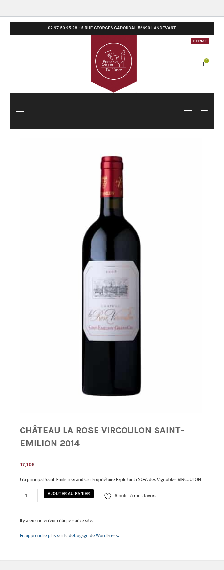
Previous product (188, 110)
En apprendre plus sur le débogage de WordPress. (69, 535)
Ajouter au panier (69, 493)
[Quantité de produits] (29, 495)
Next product (204, 110)
